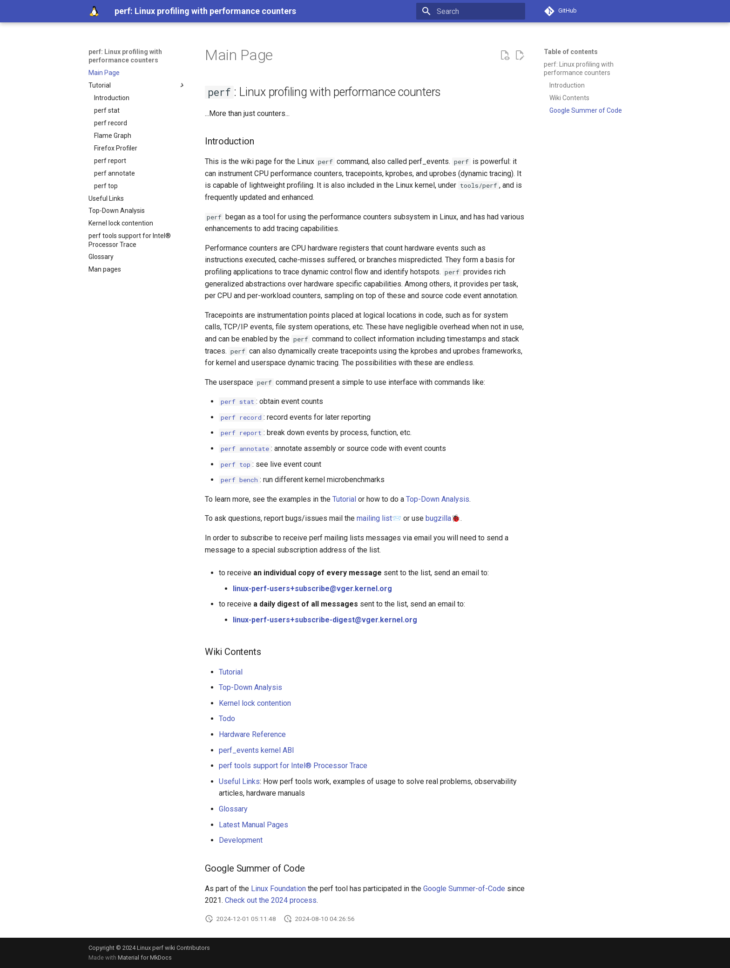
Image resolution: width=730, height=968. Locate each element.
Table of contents (571, 51)
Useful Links (239, 781)
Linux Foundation (278, 888)
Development (241, 840)
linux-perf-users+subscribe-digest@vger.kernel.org (325, 619)
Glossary (233, 808)
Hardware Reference (252, 734)
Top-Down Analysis (437, 499)
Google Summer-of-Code (464, 888)
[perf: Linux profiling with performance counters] (94, 11)
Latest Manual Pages (253, 824)
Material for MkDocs (145, 957)
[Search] (470, 11)
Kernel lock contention (255, 703)
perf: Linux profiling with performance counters (125, 56)
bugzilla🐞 (443, 518)
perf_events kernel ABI (256, 750)
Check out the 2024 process (271, 900)
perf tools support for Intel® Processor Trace (293, 765)
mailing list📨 (379, 518)
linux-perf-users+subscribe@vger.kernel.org (312, 588)
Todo (227, 718)
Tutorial (344, 499)
